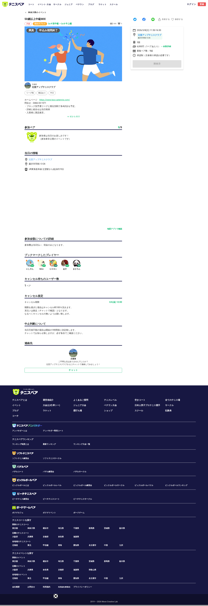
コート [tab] (31, 4)
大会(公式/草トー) (51, 405)
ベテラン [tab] (80, 4)
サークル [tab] (57, 4)
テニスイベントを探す (22, 553)
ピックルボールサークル (114, 485)
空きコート (140, 400)
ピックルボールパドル (144, 485)
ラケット (47, 410)
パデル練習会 (48, 472)
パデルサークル (79, 472)
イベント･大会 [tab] (44, 4)
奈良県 (61, 537)
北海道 (15, 545)
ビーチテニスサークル (82, 499)
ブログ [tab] (91, 4)
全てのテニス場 (172, 400)
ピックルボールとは (20, 485)
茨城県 (107, 528)
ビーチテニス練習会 (20, 499)
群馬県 (91, 528)
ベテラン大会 (110, 405)
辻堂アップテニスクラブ (40, 159)
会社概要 (16, 587)
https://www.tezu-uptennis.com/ (54, 100)
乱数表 (168, 410)
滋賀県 (76, 537)
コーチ (15, 416)
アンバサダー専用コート (53, 431)
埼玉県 (61, 528)
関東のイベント (18, 557)
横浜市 (45, 528)
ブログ (15, 410)
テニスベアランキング (22, 439)
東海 (60, 545)
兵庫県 (30, 537)
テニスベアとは (19, 400)
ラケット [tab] (102, 4)
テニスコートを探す (21, 520)
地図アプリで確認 (114, 229)
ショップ (108, 410)
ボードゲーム (78, 513)
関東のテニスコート (20, 524)
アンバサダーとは (19, 431)
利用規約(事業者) (64, 587)
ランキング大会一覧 (81, 444)
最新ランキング (49, 444)
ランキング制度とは (20, 444)
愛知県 (76, 545)
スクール (139, 410)
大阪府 (15, 537)
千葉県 (76, 528)
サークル (169, 405)
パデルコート (17, 472)
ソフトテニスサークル (52, 458)
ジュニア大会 (79, 405)
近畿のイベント (18, 566)
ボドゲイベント (49, 513)
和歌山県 (92, 570)
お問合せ (31, 587)
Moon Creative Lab (110, 602)
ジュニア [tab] (69, 4)
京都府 (45, 537)
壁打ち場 (77, 410)
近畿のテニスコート (20, 533)
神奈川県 (31, 528)
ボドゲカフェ (17, 513)
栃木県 (122, 528)
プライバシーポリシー (82, 587)
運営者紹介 (48, 400)
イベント (16, 405)
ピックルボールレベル (52, 485)
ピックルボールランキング (176, 485)
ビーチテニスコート (51, 499)
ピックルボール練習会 (82, 485)
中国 (106, 545)
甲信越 (45, 545)
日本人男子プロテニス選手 (147, 405)
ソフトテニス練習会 (20, 458)
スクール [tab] (114, 4)
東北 (29, 545)
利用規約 (46, 587)
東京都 (15, 528)
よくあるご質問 (80, 400)
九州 (121, 545)
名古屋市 (92, 545)
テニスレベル (110, 400)
